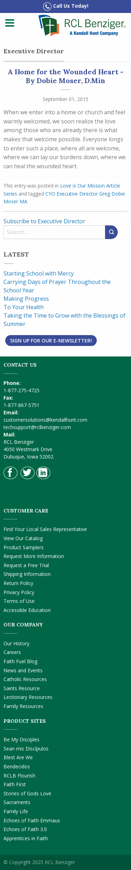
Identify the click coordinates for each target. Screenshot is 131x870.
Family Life (15, 811)
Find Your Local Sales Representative (45, 529)
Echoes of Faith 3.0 (25, 829)
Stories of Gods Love (27, 793)
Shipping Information (27, 574)
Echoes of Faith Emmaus (31, 820)
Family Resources (23, 706)
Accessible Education (27, 610)
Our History (16, 643)
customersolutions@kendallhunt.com (45, 419)
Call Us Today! (65, 6)
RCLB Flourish (19, 775)
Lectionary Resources (27, 697)
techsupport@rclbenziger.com (37, 427)
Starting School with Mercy (38, 273)
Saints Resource (21, 688)
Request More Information (33, 556)
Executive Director (77, 193)
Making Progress (26, 299)
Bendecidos (16, 766)
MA (23, 201)
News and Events (23, 670)
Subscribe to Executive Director (44, 221)
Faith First (14, 784)
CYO (50, 193)
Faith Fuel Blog (20, 661)
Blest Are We (18, 757)
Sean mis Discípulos (26, 748)
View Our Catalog (23, 538)
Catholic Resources (25, 679)
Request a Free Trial (26, 565)
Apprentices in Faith (25, 838)
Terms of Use (19, 601)
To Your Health (23, 307)
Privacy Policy (18, 592)
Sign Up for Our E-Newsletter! (51, 340)
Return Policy (18, 583)
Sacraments (16, 802)
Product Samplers (23, 547)
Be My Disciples (21, 739)
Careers (12, 652)
